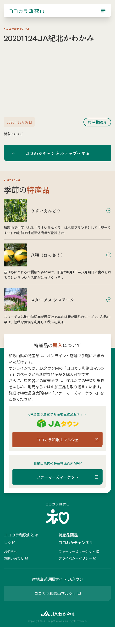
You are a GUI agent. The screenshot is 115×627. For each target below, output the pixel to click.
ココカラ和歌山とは (21, 535)
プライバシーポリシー (75, 558)
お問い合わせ (14, 558)
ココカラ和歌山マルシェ (55, 593)
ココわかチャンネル (76, 542)
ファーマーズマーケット (77, 551)
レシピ (9, 542)
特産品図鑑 (68, 535)
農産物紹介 (97, 122)
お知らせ (10, 551)
